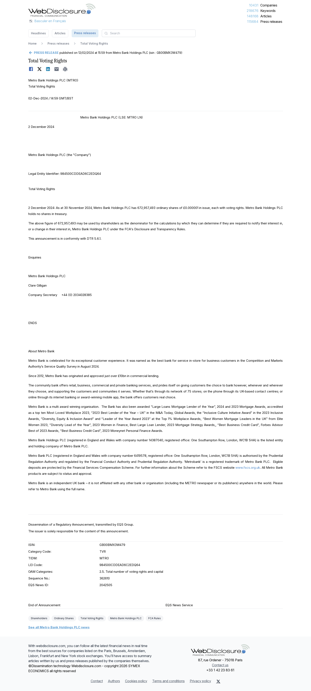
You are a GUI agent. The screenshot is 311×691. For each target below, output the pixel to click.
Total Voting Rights (91, 618)
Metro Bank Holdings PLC (126, 618)
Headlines (38, 33)
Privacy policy (200, 681)
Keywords (268, 11)
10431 (253, 5)
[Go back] (43, 53)
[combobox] (149, 33)
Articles (266, 16)
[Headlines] (62, 10)
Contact (97, 681)
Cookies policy (136, 681)
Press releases (271, 21)
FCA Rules (154, 618)
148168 (252, 16)
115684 (252, 21)
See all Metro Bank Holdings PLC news (59, 627)
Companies (268, 5)
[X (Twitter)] (218, 681)
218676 (252, 11)
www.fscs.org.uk (247, 468)
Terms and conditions (168, 681)
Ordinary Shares (64, 618)
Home (32, 43)
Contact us (220, 665)
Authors (114, 681)
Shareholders (39, 618)
